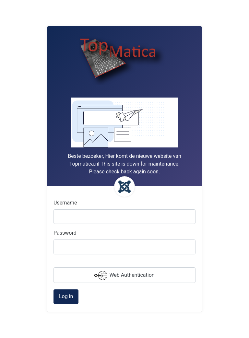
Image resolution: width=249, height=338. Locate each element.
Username (65, 203)
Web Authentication (124, 275)
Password (65, 233)
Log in (66, 296)
